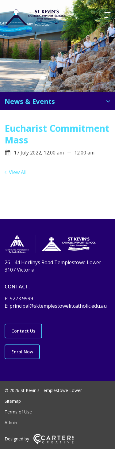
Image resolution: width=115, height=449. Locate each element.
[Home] (57, 245)
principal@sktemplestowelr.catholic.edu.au (58, 306)
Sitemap (13, 401)
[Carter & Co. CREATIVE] (53, 443)
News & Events (30, 101)
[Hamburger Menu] (107, 15)
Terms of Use (18, 412)
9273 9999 (21, 298)
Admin (11, 422)
